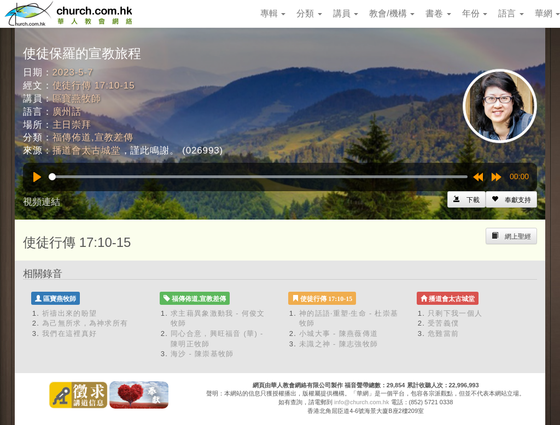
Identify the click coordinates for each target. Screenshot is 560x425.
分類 (309, 13)
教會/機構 (392, 13)
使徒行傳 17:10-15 (93, 85)
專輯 (272, 13)
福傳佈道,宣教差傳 (92, 137)
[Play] (37, 177)
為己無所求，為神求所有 (85, 323)
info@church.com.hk (361, 402)
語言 (510, 13)
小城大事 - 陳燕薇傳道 (338, 333)
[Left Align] (511, 199)
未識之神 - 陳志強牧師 (338, 344)
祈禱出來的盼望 (69, 313)
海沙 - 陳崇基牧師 (202, 354)
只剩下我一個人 (455, 313)
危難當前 (443, 333)
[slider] (258, 177)
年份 (474, 13)
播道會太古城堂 (86, 150)
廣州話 (67, 112)
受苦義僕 (443, 323)
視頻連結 (41, 202)
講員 (345, 13)
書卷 (438, 13)
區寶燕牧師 (76, 98)
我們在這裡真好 (69, 333)
